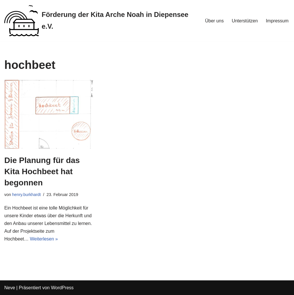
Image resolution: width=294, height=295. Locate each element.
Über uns (214, 20)
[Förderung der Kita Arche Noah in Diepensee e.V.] (99, 20)
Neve (9, 287)
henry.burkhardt (26, 194)
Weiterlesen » (44, 238)
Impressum (277, 20)
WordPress (62, 287)
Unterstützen (245, 20)
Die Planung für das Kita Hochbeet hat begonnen (42, 171)
